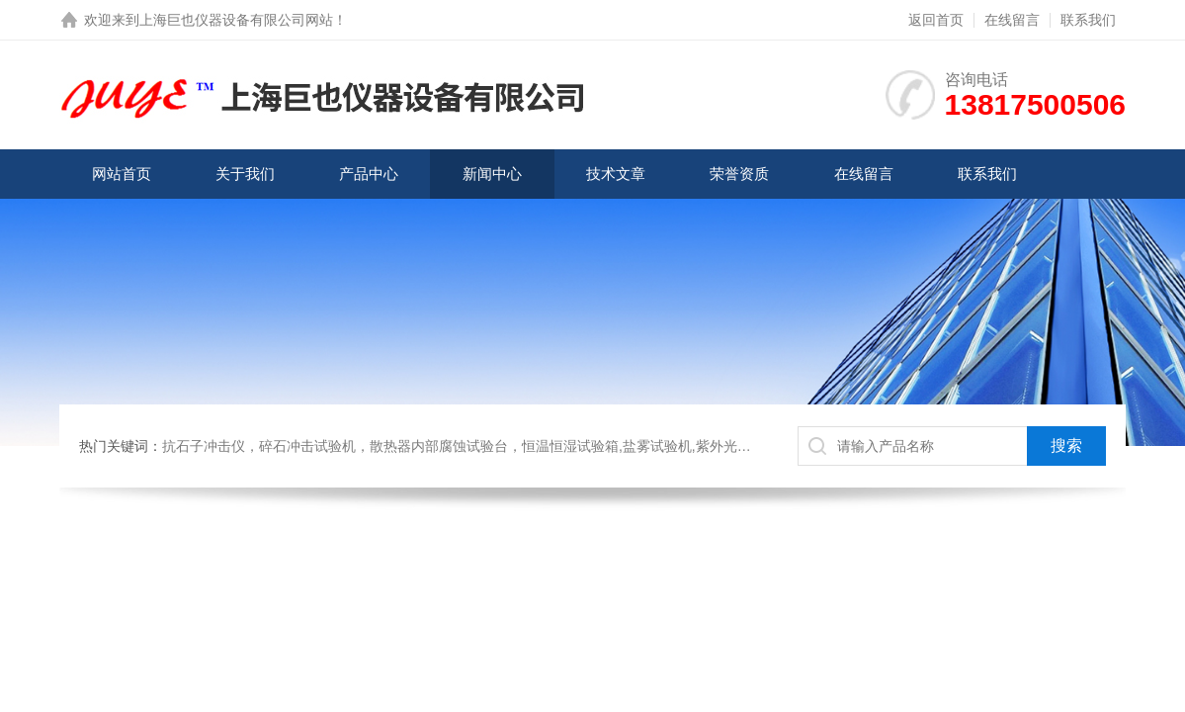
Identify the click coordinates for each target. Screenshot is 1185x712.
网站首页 (121, 173)
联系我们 (1088, 20)
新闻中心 (492, 173)
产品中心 (368, 173)
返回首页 (936, 20)
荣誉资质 (739, 173)
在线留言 (1012, 20)
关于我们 (245, 173)
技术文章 (615, 173)
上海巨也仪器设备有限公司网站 (236, 20)
